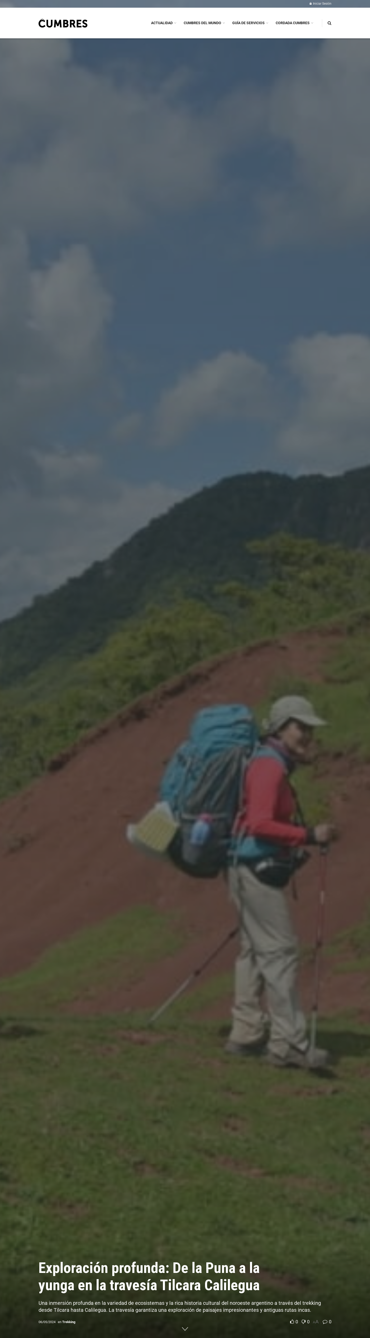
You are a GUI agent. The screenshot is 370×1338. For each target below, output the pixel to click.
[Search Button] (329, 23)
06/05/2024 (47, 1322)
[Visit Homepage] (63, 23)
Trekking (68, 1322)
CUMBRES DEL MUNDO (202, 23)
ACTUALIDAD (162, 23)
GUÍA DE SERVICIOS (248, 23)
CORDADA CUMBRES (293, 23)
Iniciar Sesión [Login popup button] (320, 3)
